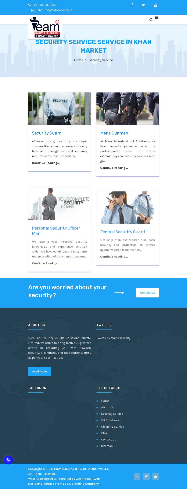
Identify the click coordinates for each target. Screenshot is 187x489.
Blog (104, 433)
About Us (107, 407)
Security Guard (46, 133)
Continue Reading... (45, 163)
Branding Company (85, 483)
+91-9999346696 (42, 5)
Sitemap (107, 446)
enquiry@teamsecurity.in (51, 10)
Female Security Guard (122, 245)
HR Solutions (110, 420)
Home (78, 60)
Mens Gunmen (114, 133)
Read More (39, 371)
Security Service (112, 413)
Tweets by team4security (113, 338)
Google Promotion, (57, 483)
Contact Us (147, 292)
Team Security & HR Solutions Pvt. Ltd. (82, 469)
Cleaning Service (112, 426)
